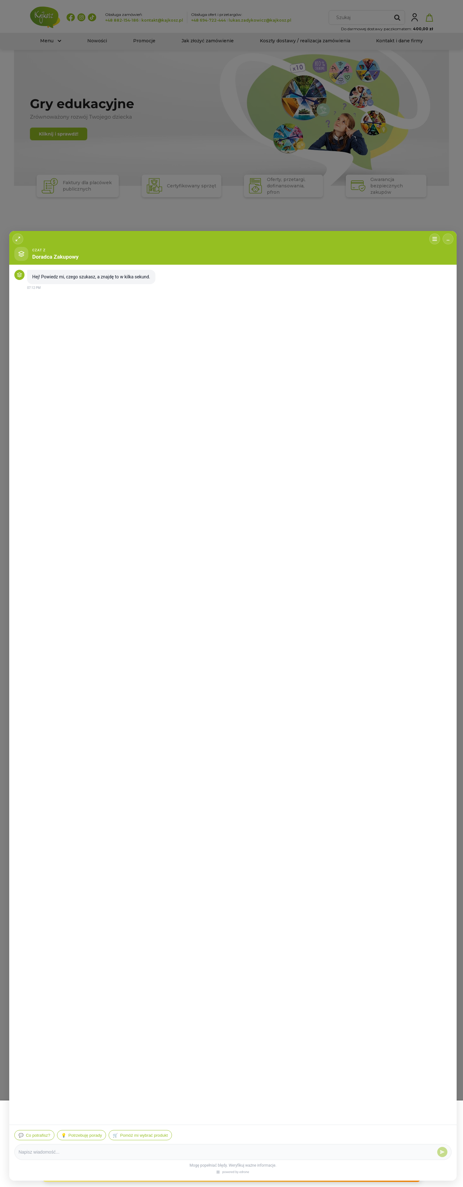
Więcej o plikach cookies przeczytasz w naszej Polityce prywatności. (80, 1135)
